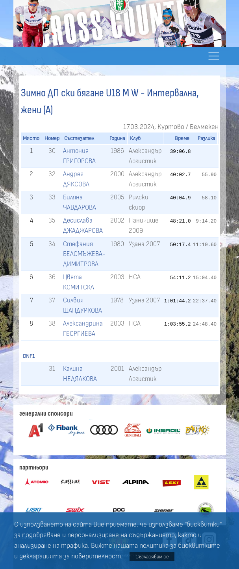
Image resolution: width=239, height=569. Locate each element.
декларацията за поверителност (70, 556)
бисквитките (199, 545)
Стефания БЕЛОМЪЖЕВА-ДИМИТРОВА (84, 254)
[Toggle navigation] (214, 56)
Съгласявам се (152, 557)
